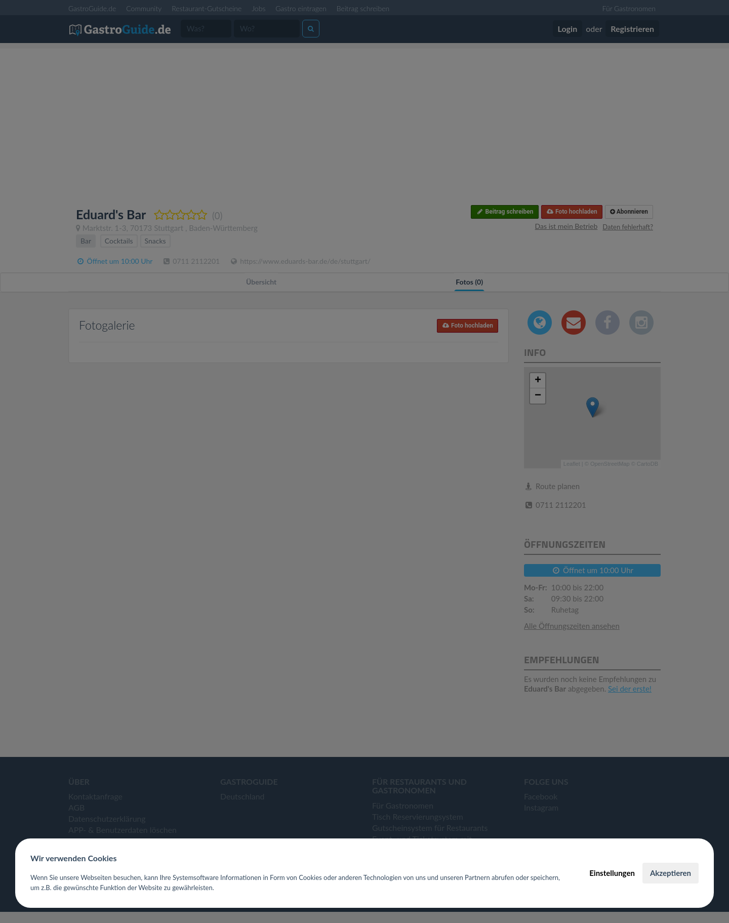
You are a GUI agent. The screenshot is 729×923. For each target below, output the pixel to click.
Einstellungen (612, 872)
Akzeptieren (670, 872)
